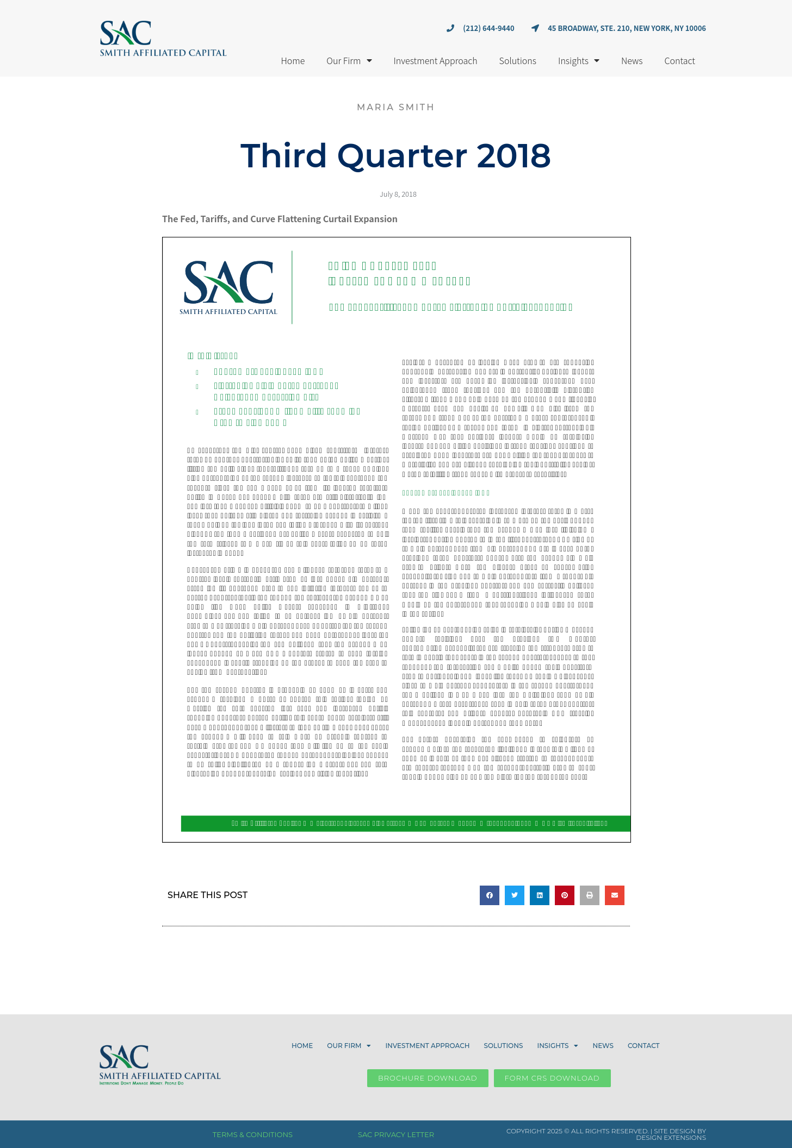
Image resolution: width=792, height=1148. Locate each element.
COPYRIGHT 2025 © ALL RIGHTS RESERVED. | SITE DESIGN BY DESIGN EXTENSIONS (606, 1134)
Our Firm (349, 60)
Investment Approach (436, 60)
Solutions (517, 60)
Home (293, 60)
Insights (578, 60)
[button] (489, 895)
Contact (680, 60)
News (632, 60)
